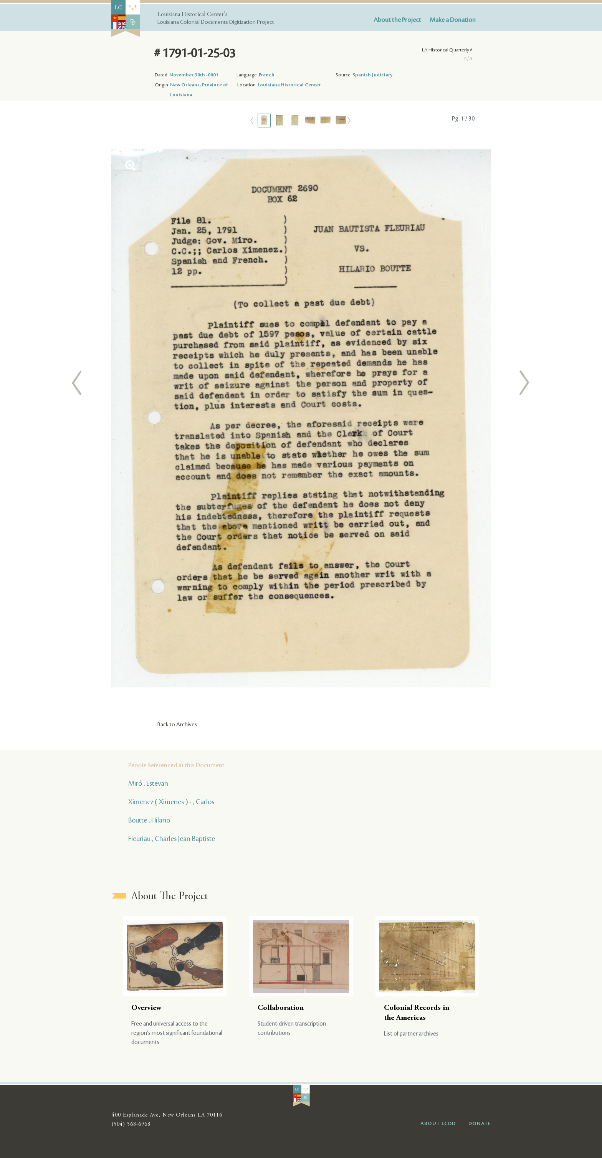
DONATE (479, 1123)
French (267, 75)
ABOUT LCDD (438, 1123)
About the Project (397, 20)
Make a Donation (453, 20)
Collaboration (281, 1008)
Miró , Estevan (148, 783)
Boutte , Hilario (149, 820)
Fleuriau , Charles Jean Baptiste (171, 838)
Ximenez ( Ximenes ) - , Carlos (171, 802)
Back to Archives (177, 725)
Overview (146, 1008)
